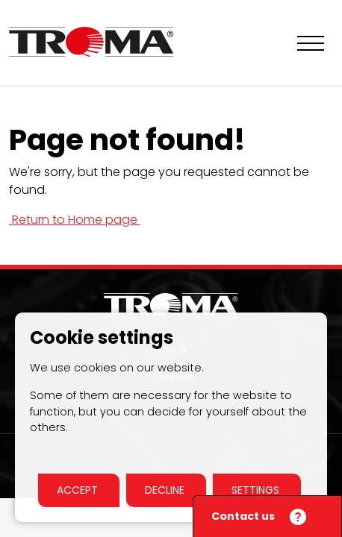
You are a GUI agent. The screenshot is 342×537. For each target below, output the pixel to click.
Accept (79, 490)
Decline (166, 490)
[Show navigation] (310, 43)
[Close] (296, 517)
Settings (256, 490)
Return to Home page (74, 219)
